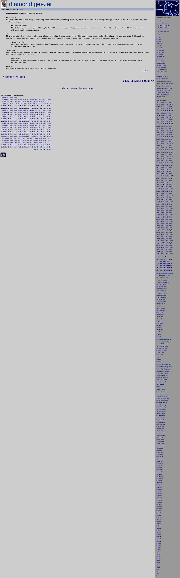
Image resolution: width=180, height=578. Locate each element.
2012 (163, 428)
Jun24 (24, 101)
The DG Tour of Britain (162, 94)
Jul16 (27, 119)
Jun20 (24, 110)
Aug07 (32, 138)
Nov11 (44, 130)
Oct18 (40, 114)
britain (160, 461)
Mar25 (11, 99)
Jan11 (3, 130)
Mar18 (11, 114)
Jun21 (24, 108)
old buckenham (160, 418)
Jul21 (27, 108)
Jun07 (24, 138)
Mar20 (11, 110)
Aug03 (32, 147)
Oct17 (40, 117)
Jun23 (24, 104)
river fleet (159, 332)
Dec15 (48, 121)
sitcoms (158, 541)
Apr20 (15, 110)
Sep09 (36, 134)
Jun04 (24, 145)
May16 (20, 119)
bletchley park (160, 437)
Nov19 (44, 112)
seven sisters (160, 384)
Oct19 (40, 112)
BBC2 (158, 567)
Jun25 (24, 99)
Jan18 (3, 114)
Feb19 (7, 112)
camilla (158, 554)
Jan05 (3, 142)
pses (159, 534)
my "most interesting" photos (164, 366)
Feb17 (7, 117)
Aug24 (32, 101)
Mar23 (11, 104)
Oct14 (40, 123)
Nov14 (44, 123)
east (157, 454)
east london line (160, 308)
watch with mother (161, 402)
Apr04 (15, 145)
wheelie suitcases (161, 409)
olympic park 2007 (161, 288)
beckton (158, 530)
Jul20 (27, 110)
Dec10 (48, 132)
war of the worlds (161, 411)
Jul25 (27, 99)
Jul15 (27, 121)
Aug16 (32, 119)
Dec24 (48, 101)
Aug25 (32, 99)
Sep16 (36, 119)
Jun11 (24, 130)
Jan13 (3, 125)
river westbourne (161, 301)
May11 (20, 130)
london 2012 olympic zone (163, 369)
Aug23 (32, 104)
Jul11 (27, 130)
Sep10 (36, 132)
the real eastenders (161, 284)
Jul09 (27, 134)
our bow (158, 37)
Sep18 (36, 114)
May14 (20, 123)
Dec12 (48, 127)
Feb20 (7, 110)
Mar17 (11, 117)
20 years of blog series (162, 92)
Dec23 (48, 104)
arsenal (158, 539)
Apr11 (15, 130)
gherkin (158, 543)
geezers (164, 394)
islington (158, 521)
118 (157, 573)
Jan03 (3, 147)
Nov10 (44, 132)
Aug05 (32, 142)
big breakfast (160, 441)
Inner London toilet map (163, 90)
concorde (159, 517)
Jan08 (3, 136)
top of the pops (160, 415)
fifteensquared (160, 59)
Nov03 (44, 147)
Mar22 (11, 106)
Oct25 (40, 99)
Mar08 (11, 136)
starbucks (159, 500)
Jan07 (3, 138)
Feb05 (7, 142)
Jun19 (24, 112)
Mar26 (11, 97)
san (157, 446)
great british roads (161, 290)
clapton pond (160, 443)
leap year (159, 504)
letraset (158, 536)
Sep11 (36, 130)
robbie (158, 560)
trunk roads (159, 456)
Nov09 (44, 134)
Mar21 (11, 108)
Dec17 (48, 117)
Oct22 (40, 106)
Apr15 (15, 121)
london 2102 (159, 355)
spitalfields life (160, 56)
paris (157, 569)
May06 (20, 140)
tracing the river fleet (162, 377)
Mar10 (11, 132)
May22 (20, 106)
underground (164, 400)
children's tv (159, 452)
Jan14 (3, 123)
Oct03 (40, 147)
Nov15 (44, 121)
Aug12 (32, 127)
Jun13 (24, 125)
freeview (158, 528)
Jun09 (24, 134)
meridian (165, 375)
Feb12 (7, 127)
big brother (159, 467)
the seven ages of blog (162, 342)
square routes (160, 316)
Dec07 (48, 138)
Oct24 (40, 101)
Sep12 (36, 127)
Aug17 (32, 117)
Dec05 (48, 142)
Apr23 (15, 104)
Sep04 (36, 145)
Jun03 (24, 147)
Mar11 (11, 130)
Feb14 (7, 123)
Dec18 (48, 114)
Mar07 (11, 138)
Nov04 (44, 145)
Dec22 (48, 106)
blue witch (159, 48)
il (158, 361)
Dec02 (48, 149)
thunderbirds (160, 448)
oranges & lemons (161, 293)
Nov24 (44, 101)
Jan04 (3, 145)
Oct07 (40, 138)
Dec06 (48, 140)
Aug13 (32, 125)
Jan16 (3, 119)
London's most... (161, 96)
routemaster (159, 450)
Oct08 (40, 136)
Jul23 (27, 104)
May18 (20, 114)
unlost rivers (159, 321)
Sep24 (36, 101)
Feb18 (7, 114)
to (158, 571)
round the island (160, 63)
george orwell (160, 439)
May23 (20, 104)
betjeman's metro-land (162, 373)
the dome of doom (161, 348)
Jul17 (27, 117)
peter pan (159, 498)
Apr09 (15, 134)
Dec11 (48, 130)
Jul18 (27, 114)
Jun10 (24, 132)
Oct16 (40, 119)
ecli (157, 534)
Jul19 (27, 112)
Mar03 (11, 147)
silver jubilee (159, 319)
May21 (20, 108)
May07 (20, 138)
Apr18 (15, 114)
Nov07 (44, 138)
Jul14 (27, 123)
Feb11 (7, 130)
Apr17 (15, 117)
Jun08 (24, 136)
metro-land (159, 327)
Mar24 (11, 101)
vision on (158, 510)
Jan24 (3, 101)
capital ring (159, 329)
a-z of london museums (163, 275)
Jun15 (24, 121)
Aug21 (32, 108)
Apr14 (15, 123)
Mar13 (11, 125)
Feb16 (7, 119)
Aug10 (32, 132)
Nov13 (44, 125)
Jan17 (3, 117)
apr (157, 361)
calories (158, 545)
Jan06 (3, 140)
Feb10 (7, 132)
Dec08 (48, 136)
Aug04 (32, 145)
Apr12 (15, 127)
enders (161, 454)
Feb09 (7, 134)
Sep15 (36, 121)
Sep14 (36, 123)
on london (159, 46)
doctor (158, 478)
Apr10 (15, 132)
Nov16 (44, 119)
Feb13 (7, 125)
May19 (20, 112)
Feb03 (7, 147)
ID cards (158, 523)
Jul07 (27, 138)
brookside (159, 493)
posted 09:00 (144, 71)
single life (159, 357)
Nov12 (44, 127)
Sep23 (36, 104)
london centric (160, 52)
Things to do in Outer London (164, 83)
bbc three (159, 508)
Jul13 (27, 125)
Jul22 (27, 106)
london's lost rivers (161, 286)
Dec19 (48, 112)
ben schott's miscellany (162, 398)
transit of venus (160, 413)
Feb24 (7, 101)
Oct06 (40, 140)
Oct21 (40, 108)
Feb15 (7, 121)
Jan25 (3, 99)
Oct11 (40, 130)
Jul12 (27, 127)
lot (157, 571)
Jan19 (3, 112)
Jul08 (27, 136)
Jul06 (27, 140)
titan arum (159, 474)
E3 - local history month (163, 278)
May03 (20, 147)
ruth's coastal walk (161, 71)
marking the (159, 375)
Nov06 (44, 140)
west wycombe (160, 435)
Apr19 (15, 112)
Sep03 (36, 147)
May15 (20, 121)
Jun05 (24, 142)
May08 (20, 136)
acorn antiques (160, 422)
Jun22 (24, 106)
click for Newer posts (14, 77)
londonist (159, 43)
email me (160, 21)
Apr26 (15, 97)
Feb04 (7, 145)
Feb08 (7, 136)
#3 (167, 396)
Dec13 (48, 125)
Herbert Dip (159, 325)
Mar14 (11, 123)
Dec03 (48, 147)
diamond (158, 394)
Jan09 (3, 134)
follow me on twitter (163, 23)
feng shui (159, 502)
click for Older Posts (136, 80)
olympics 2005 (160, 312)
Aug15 (32, 121)
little (157, 461)
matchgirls (159, 487)
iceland (158, 386)
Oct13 (40, 125)
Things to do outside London (164, 86)
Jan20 (3, 110)
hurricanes (159, 489)
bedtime (158, 526)
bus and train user (161, 69)
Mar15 (11, 121)
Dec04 (48, 145)
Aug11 (32, 130)
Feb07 (7, 138)
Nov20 (44, 110)
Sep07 (36, 138)
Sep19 (36, 112)
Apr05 (15, 142)
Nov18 (44, 114)
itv (157, 575)
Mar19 (11, 112)
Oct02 (40, 149)
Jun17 (24, 117)
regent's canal (160, 314)
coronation (159, 480)
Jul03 (27, 147)
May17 (20, 117)
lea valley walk (160, 310)
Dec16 (48, 119)
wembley (158, 519)
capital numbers (160, 306)
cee (157, 558)
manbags (159, 506)
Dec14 (48, 123)
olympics (158, 428)
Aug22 (32, 106)
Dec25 (48, 99)
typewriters (159, 476)
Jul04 (27, 145)
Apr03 (15, 147)
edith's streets (160, 54)
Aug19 (32, 112)
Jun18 (24, 114)
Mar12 (11, 127)
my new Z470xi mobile (162, 344)
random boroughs (161, 295)
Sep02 (36, 149)
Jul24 (27, 101)
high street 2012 (161, 299)
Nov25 (44, 99)
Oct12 (40, 127)
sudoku (158, 552)
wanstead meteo (161, 65)
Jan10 (3, 132)
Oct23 (40, 104)
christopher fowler (161, 67)
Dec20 (48, 110)
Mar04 (11, 145)
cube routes (159, 323)
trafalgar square (160, 303)
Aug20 (32, 110)
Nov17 (44, 117)
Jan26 (3, 97)
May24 (20, 101)
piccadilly (159, 334)
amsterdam (159, 459)
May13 (20, 125)
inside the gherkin (161, 382)
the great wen (160, 50)
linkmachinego (160, 61)
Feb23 (7, 104)
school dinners (160, 431)
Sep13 (36, 125)
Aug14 (32, 123)
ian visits (158, 41)
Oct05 (40, 142)
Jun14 (24, 123)
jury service (159, 465)
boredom (158, 359)
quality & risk (160, 352)
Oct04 (40, 145)
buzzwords (159, 491)
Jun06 (24, 140)
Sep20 (36, 110)
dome (158, 565)
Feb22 (7, 106)
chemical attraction (161, 350)
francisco (161, 446)
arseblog (158, 39)
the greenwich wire (161, 74)
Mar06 (11, 140)
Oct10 (40, 132)
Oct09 (40, 134)
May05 (20, 142)
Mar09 (11, 134)
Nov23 (44, 104)
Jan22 (3, 106)
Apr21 (15, 108)
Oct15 (40, 121)
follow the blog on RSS (164, 27)
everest (158, 547)
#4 (169, 396)
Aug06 (32, 140)
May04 (20, 145)
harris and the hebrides (162, 371)
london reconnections (162, 78)
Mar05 (11, 142)
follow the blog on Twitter (164, 25)
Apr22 (15, 106)
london (158, 400)
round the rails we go (162, 76)
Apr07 (15, 138)
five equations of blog (162, 346)
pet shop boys (160, 433)
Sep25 (36, 99)
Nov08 (44, 136)
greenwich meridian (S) (162, 282)
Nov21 (44, 108)
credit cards (159, 463)
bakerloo (158, 336)
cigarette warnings (161, 405)
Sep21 (36, 108)
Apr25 (15, 99)
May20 (20, 110)
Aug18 (32, 114)
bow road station (161, 297)
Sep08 (36, 136)
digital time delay (161, 407)
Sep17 (36, 117)
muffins (158, 549)
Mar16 (11, 119)
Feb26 (7, 97)
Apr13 (15, 125)
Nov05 (44, 142)
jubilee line (159, 469)
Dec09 (48, 134)
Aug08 (32, 136)
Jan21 (3, 108)
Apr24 (15, 101)
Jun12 (24, 127)
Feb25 (7, 99)
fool (160, 361)
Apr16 (15, 119)
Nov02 (44, 149)
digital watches (160, 424)
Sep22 (36, 106)
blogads (158, 532)
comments (159, 482)
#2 (165, 396)
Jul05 (27, 142)
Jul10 (27, 132)
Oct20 (40, 110)
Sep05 (36, 142)
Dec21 (48, 108)
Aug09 (32, 134)
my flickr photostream (163, 31)
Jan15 (3, 121)
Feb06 (7, 140)
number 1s (159, 472)
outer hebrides (160, 426)
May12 (20, 127)
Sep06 (36, 140)
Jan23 (3, 104)
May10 (20, 132)
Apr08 (15, 136)
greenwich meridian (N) (162, 280)
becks (158, 562)
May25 (20, 99)
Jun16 (24, 119)
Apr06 (15, 140)
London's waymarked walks (164, 88)
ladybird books (160, 420)
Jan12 (3, 127)
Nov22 (44, 106)
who (161, 478)
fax (159, 558)
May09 (20, 134)
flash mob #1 (160, 396)
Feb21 (7, 108)
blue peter (159, 485)
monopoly (159, 495)
